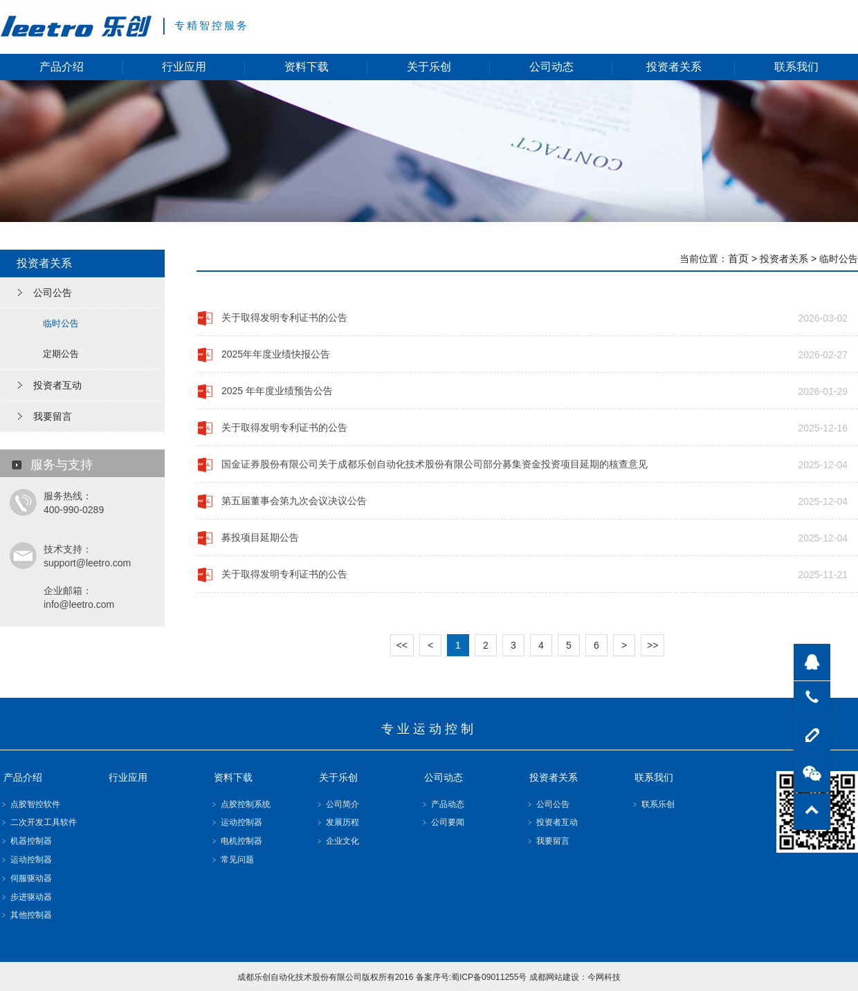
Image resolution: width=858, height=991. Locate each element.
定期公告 (61, 354)
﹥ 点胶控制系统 (240, 804)
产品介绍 (61, 67)
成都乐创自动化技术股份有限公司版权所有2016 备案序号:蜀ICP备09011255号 (382, 977)
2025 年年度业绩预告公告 (277, 390)
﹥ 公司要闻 (442, 822)
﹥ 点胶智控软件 (30, 804)
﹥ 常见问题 (232, 859)
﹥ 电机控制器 (236, 841)
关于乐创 (429, 67)
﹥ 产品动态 (442, 804)
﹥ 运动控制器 (26, 859)
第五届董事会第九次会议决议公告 (294, 500)
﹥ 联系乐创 (653, 804)
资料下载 (306, 67)
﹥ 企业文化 (337, 841)
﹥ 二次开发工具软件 (38, 822)
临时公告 (61, 323)
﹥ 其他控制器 (26, 915)
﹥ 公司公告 (547, 804)
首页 (738, 258)
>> (652, 645)
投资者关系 (674, 67)
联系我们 (796, 67)
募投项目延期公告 (260, 537)
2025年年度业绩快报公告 (275, 354)
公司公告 (52, 292)
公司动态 (551, 67)
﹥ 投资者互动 (552, 822)
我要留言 (52, 416)
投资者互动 (57, 385)
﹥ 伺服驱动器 (26, 878)
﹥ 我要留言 (547, 841)
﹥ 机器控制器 (26, 841)
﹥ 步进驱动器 (26, 897)
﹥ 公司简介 (337, 804)
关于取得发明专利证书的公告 (284, 317)
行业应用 (184, 67)
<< (402, 645)
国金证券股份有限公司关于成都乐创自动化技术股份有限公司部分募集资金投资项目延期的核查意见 (434, 464)
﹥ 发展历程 (337, 822)
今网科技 (604, 977)
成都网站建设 (554, 977)
